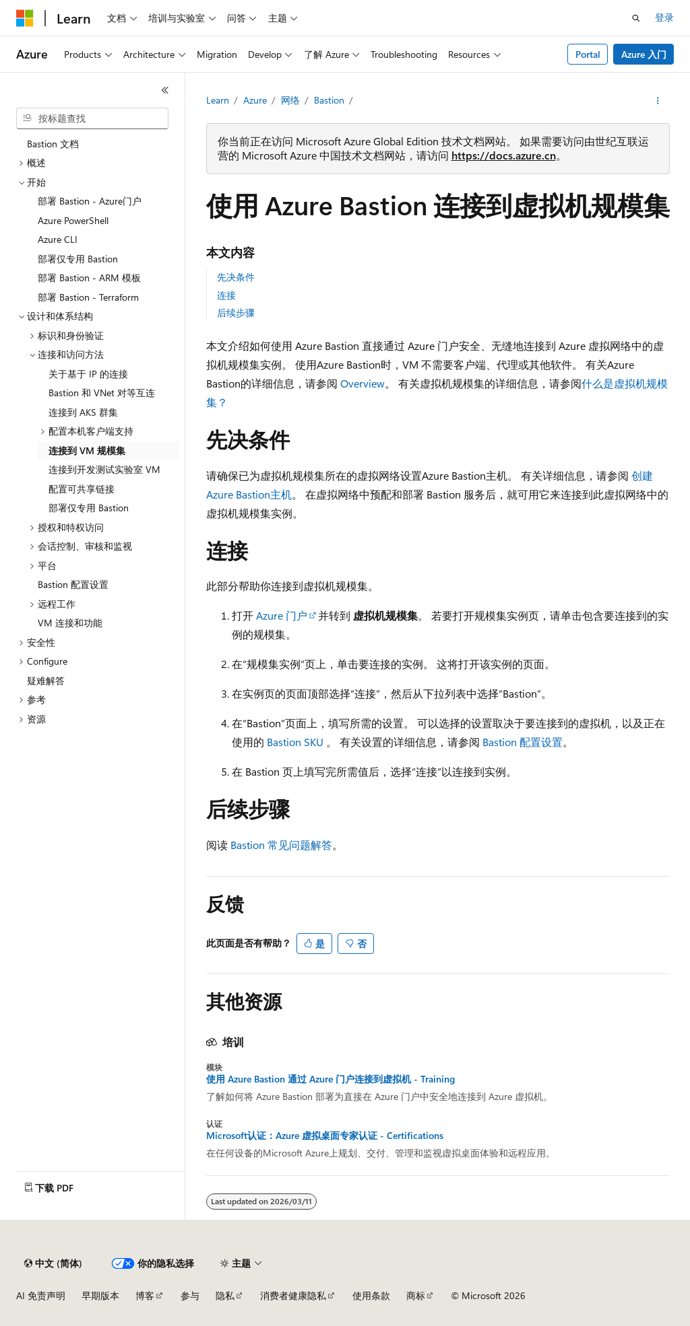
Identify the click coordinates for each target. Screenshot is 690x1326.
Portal (587, 54)
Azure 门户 (281, 615)
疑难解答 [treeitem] (46, 680)
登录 (664, 17)
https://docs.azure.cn (503, 155)
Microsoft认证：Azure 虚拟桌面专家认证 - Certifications (324, 1136)
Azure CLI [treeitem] (57, 239)
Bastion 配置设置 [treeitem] (73, 584)
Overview (362, 383)
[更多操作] (657, 101)
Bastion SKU (295, 742)
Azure (255, 100)
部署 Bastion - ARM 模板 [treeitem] (89, 277)
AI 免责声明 (40, 1295)
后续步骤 (236, 312)
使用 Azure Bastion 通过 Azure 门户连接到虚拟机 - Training (330, 1079)
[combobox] (92, 118)
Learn (217, 100)
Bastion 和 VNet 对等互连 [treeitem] (102, 392)
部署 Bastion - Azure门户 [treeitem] (90, 200)
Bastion (329, 100)
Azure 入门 (643, 54)
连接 (226, 295)
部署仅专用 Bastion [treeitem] (78, 258)
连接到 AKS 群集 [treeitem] (83, 412)
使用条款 (371, 1295)
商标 (415, 1295)
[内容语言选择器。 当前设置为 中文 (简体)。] (53, 1263)
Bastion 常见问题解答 (281, 845)
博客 (144, 1295)
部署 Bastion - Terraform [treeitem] (88, 297)
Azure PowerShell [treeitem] (73, 220)
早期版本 (100, 1295)
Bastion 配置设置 (522, 742)
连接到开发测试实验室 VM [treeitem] (104, 469)
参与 (190, 1295)
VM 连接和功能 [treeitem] (70, 622)
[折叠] (165, 90)
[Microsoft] (25, 18)
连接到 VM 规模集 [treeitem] (87, 450)
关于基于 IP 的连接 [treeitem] (88, 373)
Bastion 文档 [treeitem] (53, 143)
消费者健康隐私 (293, 1295)
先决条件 (236, 276)
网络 (290, 100)
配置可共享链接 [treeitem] (82, 488)
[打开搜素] (636, 18)
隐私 (225, 1295)
